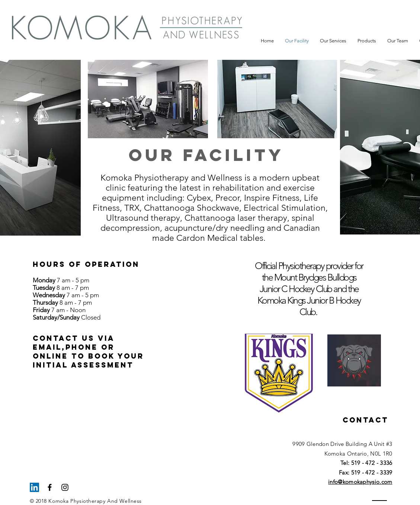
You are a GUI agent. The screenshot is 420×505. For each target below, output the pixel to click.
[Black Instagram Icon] (65, 487)
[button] (333, 41)
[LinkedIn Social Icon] (34, 487)
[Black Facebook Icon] (49, 487)
